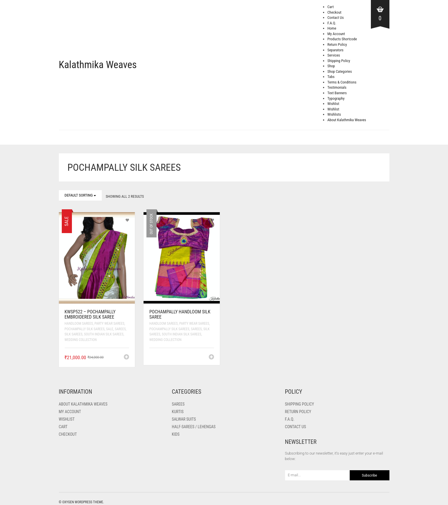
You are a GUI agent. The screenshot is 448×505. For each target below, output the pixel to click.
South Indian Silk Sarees (104, 334)
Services (333, 55)
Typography (335, 98)
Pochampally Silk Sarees (85, 329)
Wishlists (334, 114)
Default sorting (80, 195)
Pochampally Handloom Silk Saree (179, 314)
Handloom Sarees (79, 323)
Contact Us (335, 17)
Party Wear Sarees (109, 323)
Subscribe (369, 475)
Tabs (331, 77)
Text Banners (337, 93)
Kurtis (178, 411)
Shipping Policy (338, 61)
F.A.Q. (331, 23)
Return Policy (337, 44)
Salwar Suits (184, 419)
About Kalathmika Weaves (346, 120)
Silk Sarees (74, 334)
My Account (336, 34)
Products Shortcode (342, 39)
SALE (109, 329)
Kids (175, 434)
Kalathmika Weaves (98, 65)
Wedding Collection (81, 340)
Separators (335, 50)
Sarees (120, 329)
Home (331, 28)
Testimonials (337, 87)
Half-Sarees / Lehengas (194, 426)
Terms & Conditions (341, 82)
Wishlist (333, 103)
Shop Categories (339, 71)
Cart (330, 7)
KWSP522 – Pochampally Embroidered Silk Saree (90, 314)
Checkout (334, 12)
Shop (331, 66)
